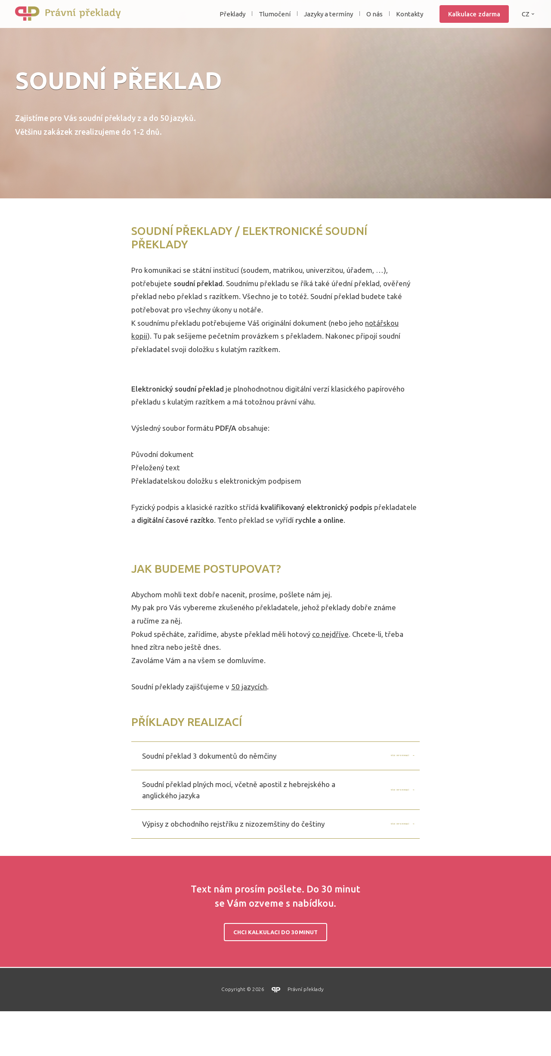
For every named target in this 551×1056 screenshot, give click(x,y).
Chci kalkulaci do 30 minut (275, 977)
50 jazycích (249, 731)
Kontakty (409, 22)
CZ (525, 22)
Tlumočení (275, 22)
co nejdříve (330, 679)
